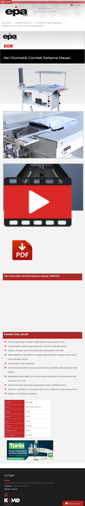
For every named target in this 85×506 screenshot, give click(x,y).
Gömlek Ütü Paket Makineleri (49, 23)
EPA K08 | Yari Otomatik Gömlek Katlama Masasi (23, 26)
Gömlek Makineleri (23, 23)
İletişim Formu (10, 489)
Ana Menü (6, 23)
